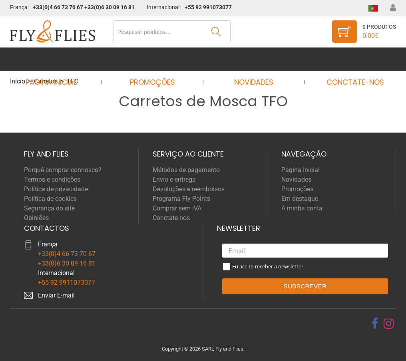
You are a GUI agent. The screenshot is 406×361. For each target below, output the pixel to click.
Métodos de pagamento (186, 170)
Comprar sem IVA (177, 208)
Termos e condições (52, 179)
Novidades (251, 59)
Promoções (154, 59)
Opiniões (36, 218)
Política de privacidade (56, 189)
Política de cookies (50, 198)
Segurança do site (49, 208)
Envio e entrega (174, 179)
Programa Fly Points (181, 198)
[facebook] (374, 323)
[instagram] (389, 323)
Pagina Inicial (58, 59)
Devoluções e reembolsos (189, 189)
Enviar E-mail (56, 295)
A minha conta (301, 208)
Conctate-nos (347, 59)
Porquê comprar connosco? (63, 170)
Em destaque (299, 198)
